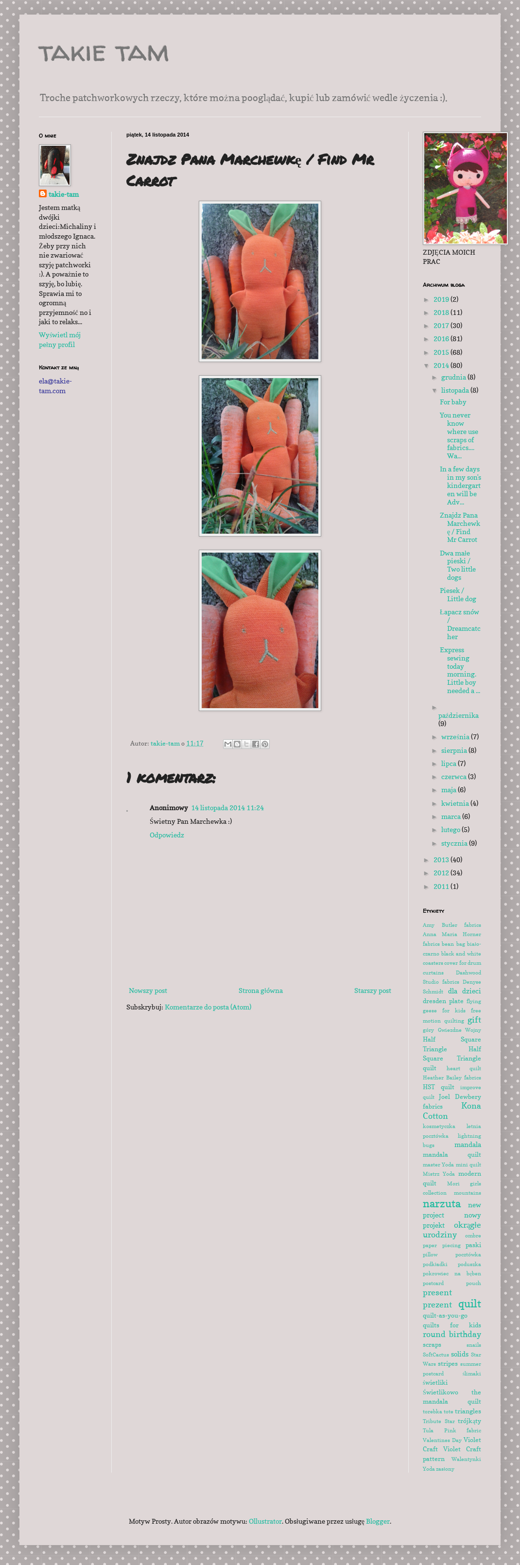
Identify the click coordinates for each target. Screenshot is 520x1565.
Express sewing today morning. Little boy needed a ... (460, 670)
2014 (442, 365)
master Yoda (438, 1164)
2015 (442, 352)
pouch (473, 1283)
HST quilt (438, 1087)
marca (451, 816)
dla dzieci (465, 991)
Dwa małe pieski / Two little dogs (458, 565)
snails (474, 1344)
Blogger (378, 1521)
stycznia (455, 843)
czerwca (454, 776)
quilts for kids (452, 1325)
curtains (433, 972)
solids (459, 1354)
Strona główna (261, 990)
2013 (442, 859)
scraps (432, 1344)
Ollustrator (265, 1521)
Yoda (429, 1468)
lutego (451, 829)
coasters (433, 962)
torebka (432, 1411)
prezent (437, 1304)
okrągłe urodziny (452, 1230)
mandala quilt (452, 1154)
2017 (442, 325)
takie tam (104, 50)
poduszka (469, 1264)
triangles (468, 1411)
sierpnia (454, 750)
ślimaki (472, 1373)
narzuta (442, 1203)
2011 (442, 886)
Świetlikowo (440, 1392)
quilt (469, 1303)
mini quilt (468, 1164)
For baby (453, 402)
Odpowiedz (167, 835)
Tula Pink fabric (452, 1430)
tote (448, 1411)
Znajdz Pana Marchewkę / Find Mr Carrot (460, 527)
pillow (430, 1254)
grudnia (454, 377)
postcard (433, 1283)
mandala (467, 1144)
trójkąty (469, 1421)
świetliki (435, 1382)
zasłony (445, 1468)
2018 (442, 312)
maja (449, 789)
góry (428, 1029)
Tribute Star (439, 1421)
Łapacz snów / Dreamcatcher (460, 624)
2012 (442, 873)
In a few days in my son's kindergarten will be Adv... (460, 485)
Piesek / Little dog (458, 594)
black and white (461, 953)
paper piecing (442, 1245)
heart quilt (464, 1068)
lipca (449, 763)
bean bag (453, 943)
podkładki (435, 1264)
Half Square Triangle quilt (452, 1058)
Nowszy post (148, 990)
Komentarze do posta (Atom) (208, 1007)
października (458, 715)
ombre (473, 1235)
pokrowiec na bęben (452, 1273)
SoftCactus (436, 1354)
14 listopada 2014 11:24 (227, 807)
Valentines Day (442, 1440)
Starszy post (372, 990)
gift (474, 1020)
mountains (467, 1192)
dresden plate (443, 1001)
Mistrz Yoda (439, 1173)
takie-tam (64, 194)
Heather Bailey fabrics (452, 1077)
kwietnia (455, 803)
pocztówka (468, 1254)
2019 (442, 299)
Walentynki (466, 1459)
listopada (455, 390)
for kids (454, 1010)
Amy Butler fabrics (452, 925)
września (455, 736)
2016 (442, 338)
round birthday (452, 1334)
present (437, 1292)
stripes (448, 1363)
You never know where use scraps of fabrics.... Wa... (459, 435)
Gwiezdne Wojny (460, 1029)
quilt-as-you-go (445, 1315)
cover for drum (462, 962)
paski (473, 1245)
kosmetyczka (439, 1126)
